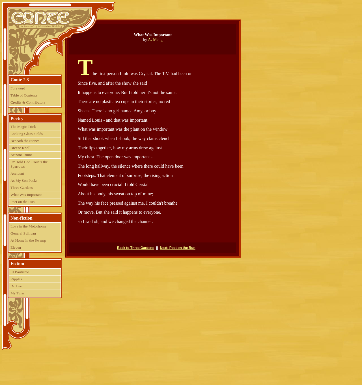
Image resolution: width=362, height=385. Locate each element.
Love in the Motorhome (28, 226)
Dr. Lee (16, 286)
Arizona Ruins (21, 155)
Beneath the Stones (24, 141)
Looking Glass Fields (26, 134)
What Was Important (26, 195)
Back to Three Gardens (135, 248)
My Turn (17, 293)
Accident (17, 173)
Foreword (17, 88)
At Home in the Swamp (28, 240)
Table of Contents (23, 95)
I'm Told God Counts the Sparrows (29, 164)
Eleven (15, 247)
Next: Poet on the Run (177, 248)
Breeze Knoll (20, 148)
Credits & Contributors (27, 102)
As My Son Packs (23, 180)
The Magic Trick (23, 126)
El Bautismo (19, 272)
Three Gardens (21, 187)
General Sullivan (23, 233)
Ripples (16, 279)
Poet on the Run (22, 202)
